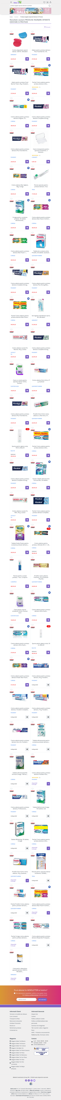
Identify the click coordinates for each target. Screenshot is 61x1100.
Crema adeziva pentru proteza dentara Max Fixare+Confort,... (41, 218)
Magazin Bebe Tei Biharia (17, 1041)
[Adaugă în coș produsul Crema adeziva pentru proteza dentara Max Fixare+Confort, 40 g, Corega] (48, 227)
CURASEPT (34, 157)
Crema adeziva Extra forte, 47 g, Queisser (41, 381)
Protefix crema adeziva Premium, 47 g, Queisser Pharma (41, 577)
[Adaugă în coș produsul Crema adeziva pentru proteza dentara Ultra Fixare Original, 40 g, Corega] (27, 652)
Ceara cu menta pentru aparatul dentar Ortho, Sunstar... (20, 381)
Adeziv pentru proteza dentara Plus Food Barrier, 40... (41, 50)
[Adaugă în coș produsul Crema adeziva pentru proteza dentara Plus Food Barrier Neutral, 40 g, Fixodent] (27, 161)
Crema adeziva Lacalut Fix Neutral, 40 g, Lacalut (20, 348)
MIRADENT (13, 54)
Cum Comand (13, 1016)
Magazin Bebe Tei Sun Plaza (18, 1057)
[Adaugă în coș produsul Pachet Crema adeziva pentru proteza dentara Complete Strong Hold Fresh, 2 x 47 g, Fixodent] (48, 520)
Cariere (33, 1016)
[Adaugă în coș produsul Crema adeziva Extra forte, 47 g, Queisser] (48, 390)
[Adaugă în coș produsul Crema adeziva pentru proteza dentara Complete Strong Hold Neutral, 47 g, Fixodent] (48, 125)
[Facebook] (26, 1080)
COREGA (34, 89)
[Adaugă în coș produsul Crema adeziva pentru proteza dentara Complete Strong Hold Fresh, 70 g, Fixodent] (27, 292)
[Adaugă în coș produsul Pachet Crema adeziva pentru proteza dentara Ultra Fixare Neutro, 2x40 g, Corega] (48, 455)
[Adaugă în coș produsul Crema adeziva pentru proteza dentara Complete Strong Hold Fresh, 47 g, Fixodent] (27, 487)
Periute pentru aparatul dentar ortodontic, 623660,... (41, 872)
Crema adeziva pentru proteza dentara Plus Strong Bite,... (41, 284)
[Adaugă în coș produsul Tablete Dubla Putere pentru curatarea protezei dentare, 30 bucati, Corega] (27, 552)
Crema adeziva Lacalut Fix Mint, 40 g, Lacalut (20, 511)
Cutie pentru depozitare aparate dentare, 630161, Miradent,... (20, 970)
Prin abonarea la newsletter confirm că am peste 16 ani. (31, 993)
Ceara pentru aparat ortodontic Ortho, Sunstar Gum (20, 611)
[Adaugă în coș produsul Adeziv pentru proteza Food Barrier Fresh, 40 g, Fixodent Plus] (27, 93)
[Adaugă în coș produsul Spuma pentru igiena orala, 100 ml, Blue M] (27, 455)
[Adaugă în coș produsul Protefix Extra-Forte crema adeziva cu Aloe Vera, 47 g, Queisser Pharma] (48, 423)
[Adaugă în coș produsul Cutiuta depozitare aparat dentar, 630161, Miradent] (27, 59)
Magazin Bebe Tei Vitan (17, 1059)
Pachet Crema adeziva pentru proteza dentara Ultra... (41, 83)
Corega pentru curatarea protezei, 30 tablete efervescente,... (20, 219)
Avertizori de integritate (38, 1025)
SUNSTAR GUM (15, 386)
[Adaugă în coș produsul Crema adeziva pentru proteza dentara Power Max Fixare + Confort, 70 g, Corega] (27, 685)
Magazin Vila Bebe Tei (16, 1048)
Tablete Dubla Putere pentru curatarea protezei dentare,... (20, 544)
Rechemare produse (15, 1028)
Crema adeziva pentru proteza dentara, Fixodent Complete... (20, 709)
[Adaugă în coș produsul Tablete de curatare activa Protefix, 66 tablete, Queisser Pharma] (48, 260)
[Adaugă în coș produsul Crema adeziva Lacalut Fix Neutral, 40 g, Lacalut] (27, 356)
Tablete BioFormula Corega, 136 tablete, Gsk (41, 808)
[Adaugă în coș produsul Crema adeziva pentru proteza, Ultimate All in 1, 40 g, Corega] (48, 552)
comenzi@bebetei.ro (39, 1044)
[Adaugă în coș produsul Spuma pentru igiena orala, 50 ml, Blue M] (48, 652)
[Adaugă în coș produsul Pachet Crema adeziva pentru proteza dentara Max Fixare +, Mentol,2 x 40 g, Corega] (27, 324)
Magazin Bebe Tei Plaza (17, 1052)
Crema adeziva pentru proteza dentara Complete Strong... (41, 117)
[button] (48, 685)
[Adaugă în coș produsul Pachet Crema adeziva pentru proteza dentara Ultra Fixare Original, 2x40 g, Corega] (48, 93)
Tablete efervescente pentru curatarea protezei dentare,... (41, 741)
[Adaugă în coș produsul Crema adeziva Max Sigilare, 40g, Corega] (27, 194)
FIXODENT (34, 54)
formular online (44, 1035)
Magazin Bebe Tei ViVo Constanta (17, 1063)
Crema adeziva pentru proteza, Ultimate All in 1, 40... (41, 544)
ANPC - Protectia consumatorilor (40, 1032)
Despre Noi (34, 1014)
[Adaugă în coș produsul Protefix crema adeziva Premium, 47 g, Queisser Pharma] (48, 586)
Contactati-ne (13, 1030)
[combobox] (30, 5)
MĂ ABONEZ (42, 1000)
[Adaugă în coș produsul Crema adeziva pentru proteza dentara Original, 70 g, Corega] (27, 125)
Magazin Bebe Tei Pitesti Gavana (19, 1050)
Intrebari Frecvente (15, 1023)
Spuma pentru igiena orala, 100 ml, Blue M (20, 447)
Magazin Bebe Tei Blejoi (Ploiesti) (17, 1068)
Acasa (11, 17)
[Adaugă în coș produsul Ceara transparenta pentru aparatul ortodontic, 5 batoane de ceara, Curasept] (48, 161)
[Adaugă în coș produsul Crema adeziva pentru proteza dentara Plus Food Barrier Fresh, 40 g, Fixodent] (27, 423)
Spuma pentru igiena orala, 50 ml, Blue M (41, 644)
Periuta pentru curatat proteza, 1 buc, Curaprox (20, 576)
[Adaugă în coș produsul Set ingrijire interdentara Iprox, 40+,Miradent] (48, 324)
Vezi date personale (34, 995)
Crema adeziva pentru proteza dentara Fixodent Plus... (41, 773)
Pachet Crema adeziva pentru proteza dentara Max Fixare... (20, 316)
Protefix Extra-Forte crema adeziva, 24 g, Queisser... (20, 872)
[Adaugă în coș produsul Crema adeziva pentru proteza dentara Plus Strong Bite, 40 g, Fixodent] (48, 292)
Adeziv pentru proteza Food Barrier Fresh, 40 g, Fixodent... (20, 83)
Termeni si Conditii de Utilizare (18, 1014)
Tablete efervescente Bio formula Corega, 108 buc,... (20, 773)
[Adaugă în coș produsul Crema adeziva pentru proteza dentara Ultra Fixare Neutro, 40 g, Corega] (48, 620)
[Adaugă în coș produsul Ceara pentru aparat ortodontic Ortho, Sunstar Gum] (27, 620)
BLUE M (13, 451)
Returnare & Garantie (16, 1021)
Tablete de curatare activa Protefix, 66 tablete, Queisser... (41, 251)
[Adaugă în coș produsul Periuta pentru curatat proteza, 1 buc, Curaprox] (27, 586)
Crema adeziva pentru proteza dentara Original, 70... (20, 117)
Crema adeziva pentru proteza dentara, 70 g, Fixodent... (41, 709)
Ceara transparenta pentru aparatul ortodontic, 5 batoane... (41, 150)
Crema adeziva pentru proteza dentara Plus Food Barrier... (20, 149)
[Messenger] (29, 1080)
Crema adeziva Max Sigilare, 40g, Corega (20, 185)
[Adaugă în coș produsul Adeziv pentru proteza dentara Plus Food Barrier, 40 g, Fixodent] (48, 59)
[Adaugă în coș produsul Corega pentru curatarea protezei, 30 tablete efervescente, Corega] (27, 227)
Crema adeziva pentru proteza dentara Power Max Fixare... (20, 676)
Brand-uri (12, 1025)
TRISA (33, 189)
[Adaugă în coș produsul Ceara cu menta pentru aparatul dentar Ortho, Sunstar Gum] (27, 390)
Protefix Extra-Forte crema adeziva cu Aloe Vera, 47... (41, 414)
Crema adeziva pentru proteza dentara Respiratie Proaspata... (41, 937)
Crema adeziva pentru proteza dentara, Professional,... (20, 808)
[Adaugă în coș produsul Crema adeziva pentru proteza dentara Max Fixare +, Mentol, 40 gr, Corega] (27, 260)
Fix (11, 354)
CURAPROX (14, 582)
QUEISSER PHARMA (37, 255)
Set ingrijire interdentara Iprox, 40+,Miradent (41, 316)
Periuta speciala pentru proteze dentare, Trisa (41, 185)
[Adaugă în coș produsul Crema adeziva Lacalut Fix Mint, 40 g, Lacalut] (27, 520)
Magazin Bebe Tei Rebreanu (18, 1055)
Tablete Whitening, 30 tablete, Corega (20, 840)
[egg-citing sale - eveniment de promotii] (30, 11)
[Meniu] (11, 2)
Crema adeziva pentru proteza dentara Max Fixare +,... (20, 251)
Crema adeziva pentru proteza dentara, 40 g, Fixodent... (41, 676)
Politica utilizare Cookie (37, 1018)
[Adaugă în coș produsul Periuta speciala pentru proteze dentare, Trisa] (48, 194)
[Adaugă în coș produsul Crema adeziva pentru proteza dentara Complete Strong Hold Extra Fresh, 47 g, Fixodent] (48, 356)
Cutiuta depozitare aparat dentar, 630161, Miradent (20, 50)
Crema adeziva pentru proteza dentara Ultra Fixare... (41, 610)
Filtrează (47, 27)
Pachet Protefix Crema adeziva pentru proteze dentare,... (20, 904)
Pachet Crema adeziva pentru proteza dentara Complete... (41, 511)
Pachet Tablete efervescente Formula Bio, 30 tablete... (41, 479)
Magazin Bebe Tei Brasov (17, 1043)
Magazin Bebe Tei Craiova (18, 1046)
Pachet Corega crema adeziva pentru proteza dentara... (20, 937)
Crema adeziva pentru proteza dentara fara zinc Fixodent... (20, 741)
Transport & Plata (15, 1018)
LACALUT (13, 352)
